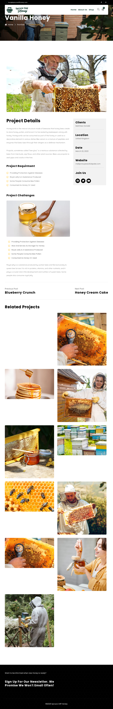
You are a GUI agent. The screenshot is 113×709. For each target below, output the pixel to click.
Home (73, 9)
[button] (9, 83)
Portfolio (21, 24)
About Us (82, 9)
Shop (91, 9)
